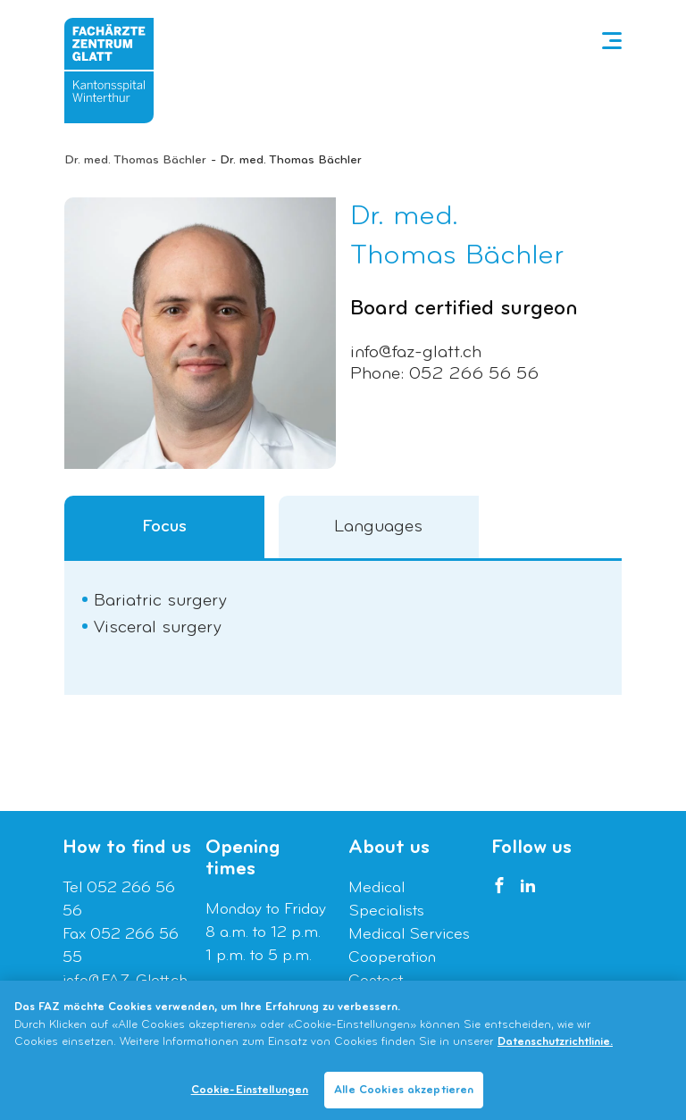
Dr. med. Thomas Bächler (135, 160)
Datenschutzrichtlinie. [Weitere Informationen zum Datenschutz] (555, 1046)
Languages (378, 527)
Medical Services (409, 934)
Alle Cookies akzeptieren (403, 1094)
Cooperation (392, 957)
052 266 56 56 (474, 374)
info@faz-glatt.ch (415, 353)
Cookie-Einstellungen (250, 1094)
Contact (375, 981)
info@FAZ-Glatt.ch (125, 981)
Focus (164, 527)
